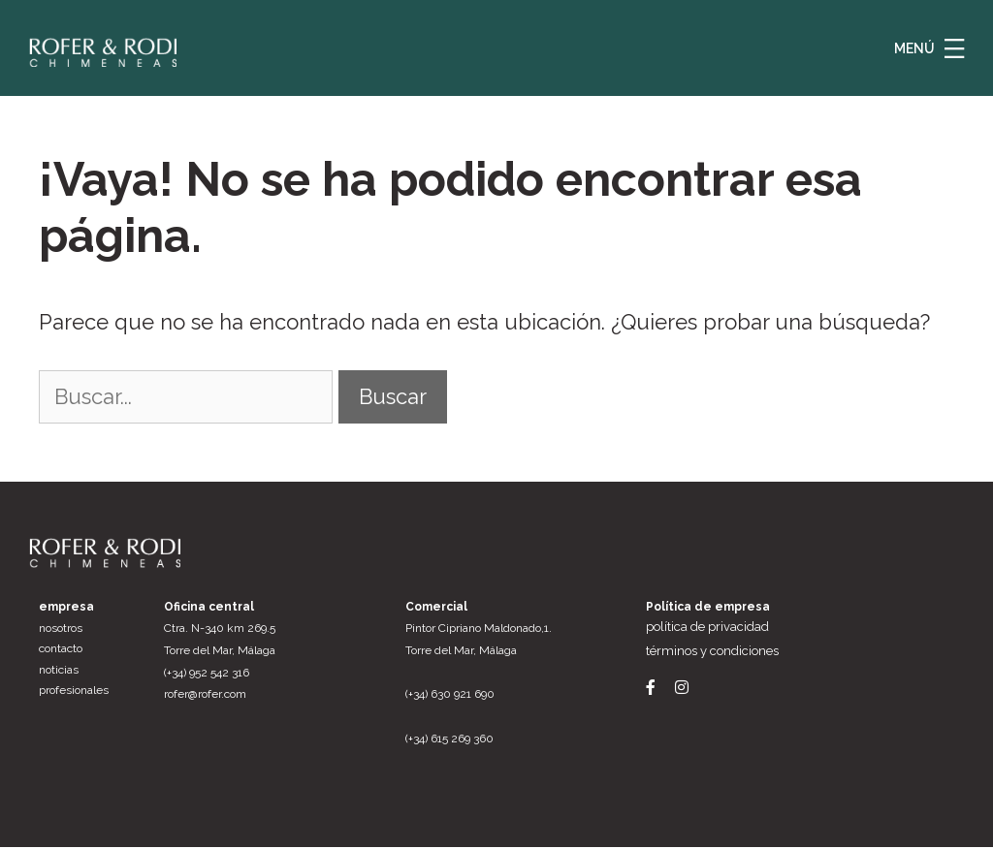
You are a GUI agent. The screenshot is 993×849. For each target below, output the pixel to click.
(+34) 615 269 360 (449, 740)
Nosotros (60, 630)
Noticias (59, 671)
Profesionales (74, 693)
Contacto (60, 650)
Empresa (66, 608)
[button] (954, 48)
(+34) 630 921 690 (450, 697)
